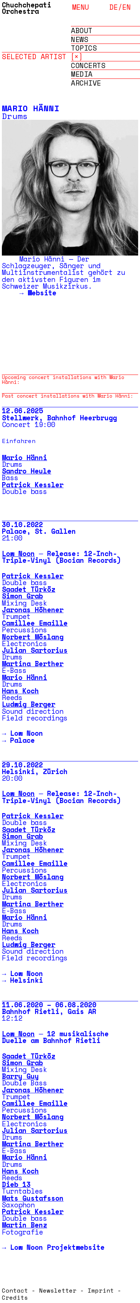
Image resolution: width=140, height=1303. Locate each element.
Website (42, 293)
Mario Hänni (24, 457)
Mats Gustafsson (32, 1198)
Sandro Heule (26, 471)
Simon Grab (22, 596)
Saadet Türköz (28, 589)
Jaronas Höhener (32, 609)
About (82, 30)
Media (82, 74)
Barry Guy (20, 1076)
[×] (76, 56)
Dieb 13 (16, 1184)
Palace (22, 740)
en (126, 7)
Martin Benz (24, 1225)
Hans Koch (20, 691)
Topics (84, 48)
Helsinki (26, 980)
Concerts (88, 65)
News (79, 39)
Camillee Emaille (35, 623)
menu (80, 7)
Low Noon (18, 553)
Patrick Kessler (32, 484)
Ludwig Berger (28, 704)
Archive (86, 83)
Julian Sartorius (35, 650)
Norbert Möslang (32, 637)
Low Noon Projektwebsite (57, 1247)
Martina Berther (32, 663)
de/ (115, 7)
